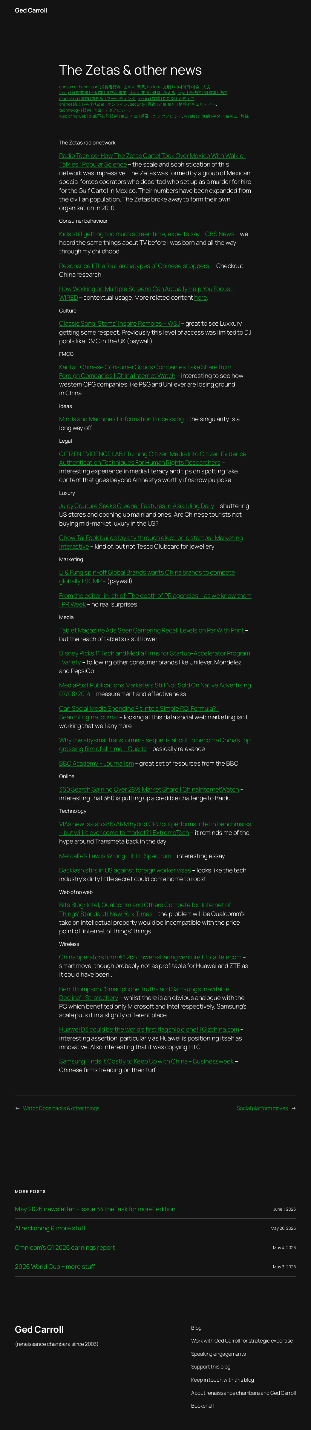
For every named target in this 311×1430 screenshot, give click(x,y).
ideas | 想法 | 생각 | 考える (151, 92)
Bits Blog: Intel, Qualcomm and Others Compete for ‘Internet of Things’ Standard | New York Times (145, 909)
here (200, 297)
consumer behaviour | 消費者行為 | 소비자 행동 (102, 87)
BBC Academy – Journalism (96, 763)
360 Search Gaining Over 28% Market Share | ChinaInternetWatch (149, 789)
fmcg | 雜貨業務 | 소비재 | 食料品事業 (93, 92)
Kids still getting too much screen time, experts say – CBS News (147, 234)
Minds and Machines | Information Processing (121, 419)
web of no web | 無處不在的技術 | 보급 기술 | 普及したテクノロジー (120, 116)
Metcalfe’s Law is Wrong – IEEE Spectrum (115, 856)
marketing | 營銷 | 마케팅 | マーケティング (97, 98)
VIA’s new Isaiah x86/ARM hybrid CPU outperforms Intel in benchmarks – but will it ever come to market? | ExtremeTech (155, 828)
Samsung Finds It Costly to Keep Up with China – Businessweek (146, 1061)
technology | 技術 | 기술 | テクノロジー (94, 110)
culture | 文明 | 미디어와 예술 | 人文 (178, 87)
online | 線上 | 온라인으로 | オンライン (93, 104)
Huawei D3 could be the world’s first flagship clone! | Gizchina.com (149, 1029)
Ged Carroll (31, 10)
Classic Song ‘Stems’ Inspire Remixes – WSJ (119, 323)
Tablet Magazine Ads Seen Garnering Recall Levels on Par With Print (151, 630)
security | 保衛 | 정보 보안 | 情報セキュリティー (173, 104)
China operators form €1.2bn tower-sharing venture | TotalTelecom (150, 957)
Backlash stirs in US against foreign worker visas (125, 870)
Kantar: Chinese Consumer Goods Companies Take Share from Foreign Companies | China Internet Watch (145, 371)
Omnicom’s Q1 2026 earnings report (65, 1247)
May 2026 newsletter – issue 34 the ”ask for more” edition (95, 1209)
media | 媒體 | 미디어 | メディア (166, 98)
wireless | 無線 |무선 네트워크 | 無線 (216, 116)
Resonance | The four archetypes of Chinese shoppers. (135, 265)
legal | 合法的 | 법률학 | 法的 (202, 92)
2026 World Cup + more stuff (55, 1266)
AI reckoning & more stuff (50, 1228)
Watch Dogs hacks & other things (61, 1108)
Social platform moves (262, 1108)
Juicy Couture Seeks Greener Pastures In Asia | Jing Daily (136, 505)
